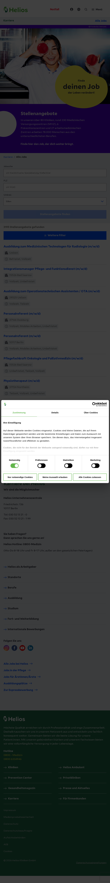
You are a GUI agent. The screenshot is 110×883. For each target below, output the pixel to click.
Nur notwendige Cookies (20, 477)
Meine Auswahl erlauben (55, 477)
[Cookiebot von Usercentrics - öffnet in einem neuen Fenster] (94, 404)
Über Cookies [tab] (91, 412)
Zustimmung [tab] (19, 412)
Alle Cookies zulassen (90, 477)
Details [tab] (55, 412)
